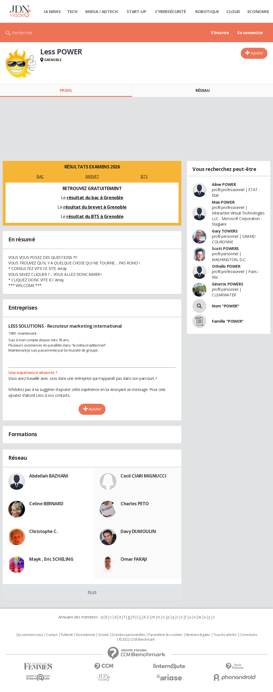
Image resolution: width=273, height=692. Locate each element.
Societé (103, 635)
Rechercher (22, 32)
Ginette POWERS (227, 284)
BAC (40, 176)
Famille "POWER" (228, 321)
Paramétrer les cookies (165, 635)
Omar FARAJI (134, 559)
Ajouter (257, 52)
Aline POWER (224, 184)
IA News (52, 11)
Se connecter (250, 32)
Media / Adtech (101, 11)
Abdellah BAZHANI (48, 476)
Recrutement (85, 635)
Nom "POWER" (225, 306)
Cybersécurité (170, 11)
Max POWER (223, 202)
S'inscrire (220, 32)
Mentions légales (198, 635)
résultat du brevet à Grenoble (95, 207)
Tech (72, 11)
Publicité (67, 635)
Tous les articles (225, 635)
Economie (258, 11)
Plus (92, 592)
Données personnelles (128, 635)
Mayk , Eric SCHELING (51, 559)
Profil (66, 90)
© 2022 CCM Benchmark (137, 640)
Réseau (202, 90)
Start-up (136, 11)
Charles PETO (135, 504)
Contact (51, 635)
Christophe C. (43, 531)
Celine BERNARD (46, 504)
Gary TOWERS (224, 231)
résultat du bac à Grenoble (95, 198)
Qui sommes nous (29, 635)
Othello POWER (226, 266)
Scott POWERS (225, 248)
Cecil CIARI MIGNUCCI (143, 476)
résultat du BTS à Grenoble (94, 216)
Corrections (248, 635)
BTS (144, 176)
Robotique (207, 11)
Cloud (233, 11)
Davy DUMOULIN (138, 531)
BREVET (92, 176)
